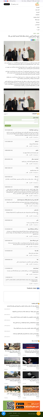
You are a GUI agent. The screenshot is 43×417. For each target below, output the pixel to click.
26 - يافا (24, 1)
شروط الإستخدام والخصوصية (14, 415)
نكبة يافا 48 (37, 19)
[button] (31, 137)
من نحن (19, 413)
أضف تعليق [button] (8, 125)
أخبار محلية (37, 10)
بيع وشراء (37, 22)
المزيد (38, 29)
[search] (14, 4)
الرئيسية (37, 7)
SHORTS (37, 15)
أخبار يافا (37, 12)
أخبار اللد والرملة (36, 17)
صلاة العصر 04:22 (13, 1)
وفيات (38, 27)
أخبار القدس (37, 24)
